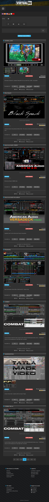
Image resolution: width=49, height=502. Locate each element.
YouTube (33, 489)
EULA (7, 492)
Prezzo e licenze (10, 475)
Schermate (8, 476)
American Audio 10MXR (11, 145)
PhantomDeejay (41, 124)
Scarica (8, 470)
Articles (33, 475)
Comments (23, 89)
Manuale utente (34, 472)
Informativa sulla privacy (12, 491)
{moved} (43, 176)
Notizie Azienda (10, 488)
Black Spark (8, 93)
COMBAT (7, 302)
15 (21, 459)
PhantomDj (8, 249)
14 (17, 459)
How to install (30, 89)
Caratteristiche (9, 473)
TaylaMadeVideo (9, 354)
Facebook (34, 488)
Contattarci (9, 489)
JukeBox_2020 (9, 40)
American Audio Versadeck (12, 197)
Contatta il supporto (35, 470)
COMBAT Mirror (9, 406)
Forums (33, 476)
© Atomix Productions (24, 500)
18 (31, 459)
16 (24, 459)
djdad (44, 228)
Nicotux (43, 75)
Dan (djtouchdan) (41, 388)
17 (28, 459)
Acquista (8, 472)
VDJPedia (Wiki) (34, 473)
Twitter (33, 492)
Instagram (34, 491)
